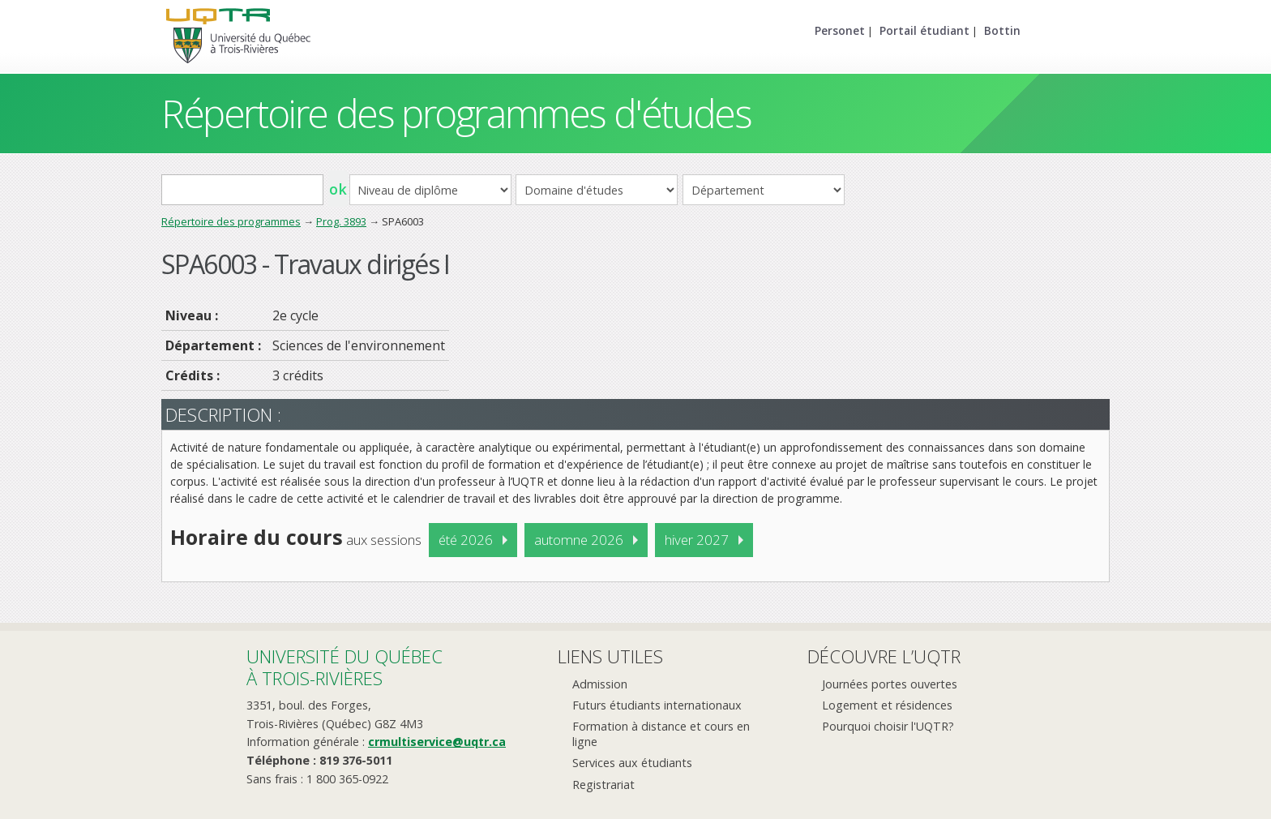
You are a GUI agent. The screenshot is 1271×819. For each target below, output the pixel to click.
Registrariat (603, 784)
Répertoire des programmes (231, 221)
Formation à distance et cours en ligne (661, 733)
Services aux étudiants (632, 762)
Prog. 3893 (341, 221)
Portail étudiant (924, 30)
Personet (840, 30)
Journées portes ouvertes (889, 684)
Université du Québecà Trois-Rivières (344, 667)
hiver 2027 (697, 539)
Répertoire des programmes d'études (456, 113)
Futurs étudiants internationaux (657, 705)
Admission (599, 684)
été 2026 (466, 539)
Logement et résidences (887, 705)
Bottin (1002, 30)
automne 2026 (578, 539)
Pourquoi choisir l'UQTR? (888, 726)
